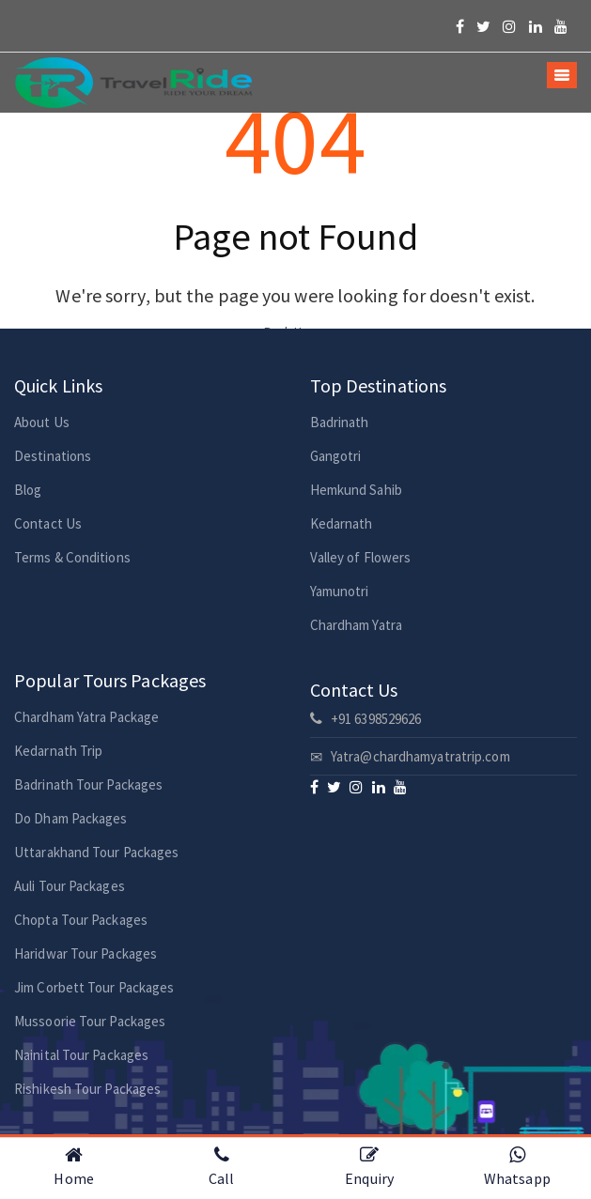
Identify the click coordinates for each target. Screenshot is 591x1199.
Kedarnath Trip (58, 751)
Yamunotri (339, 591)
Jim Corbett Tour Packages (94, 987)
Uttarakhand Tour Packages (96, 852)
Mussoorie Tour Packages (89, 1021)
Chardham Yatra (356, 625)
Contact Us (48, 523)
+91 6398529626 (366, 719)
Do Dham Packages (71, 818)
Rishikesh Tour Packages (87, 1089)
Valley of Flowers (361, 557)
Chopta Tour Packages (81, 920)
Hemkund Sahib (356, 490)
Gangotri (336, 456)
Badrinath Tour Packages (88, 784)
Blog (27, 490)
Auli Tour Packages (69, 886)
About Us (42, 422)
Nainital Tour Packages (81, 1055)
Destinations (52, 456)
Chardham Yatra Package (86, 717)
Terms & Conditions (72, 557)
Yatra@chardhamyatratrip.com (410, 756)
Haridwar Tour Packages (85, 953)
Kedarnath (341, 523)
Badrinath (339, 422)
